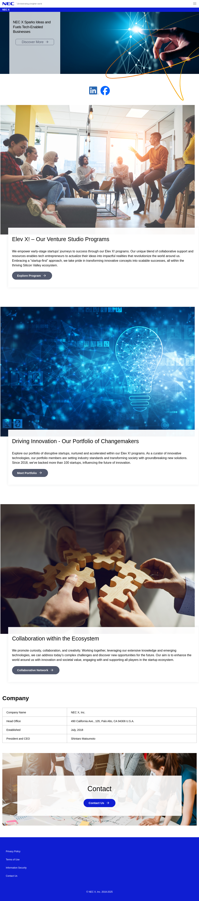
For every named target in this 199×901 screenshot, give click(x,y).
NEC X (6, 9)
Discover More (33, 42)
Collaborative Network (33, 670)
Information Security (16, 867)
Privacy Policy (13, 851)
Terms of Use (13, 859)
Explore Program (29, 275)
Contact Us (96, 802)
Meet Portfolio (27, 472)
